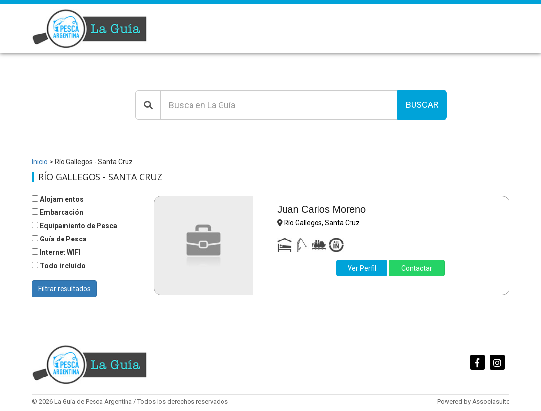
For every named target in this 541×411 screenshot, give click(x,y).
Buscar (422, 105)
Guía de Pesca (59, 239)
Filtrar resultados (64, 289)
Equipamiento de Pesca (74, 226)
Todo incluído (59, 266)
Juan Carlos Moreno (321, 209)
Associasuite (490, 401)
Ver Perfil (362, 268)
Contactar (416, 268)
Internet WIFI (56, 252)
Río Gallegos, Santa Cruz (322, 223)
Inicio (40, 162)
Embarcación (57, 212)
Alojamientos (58, 199)
